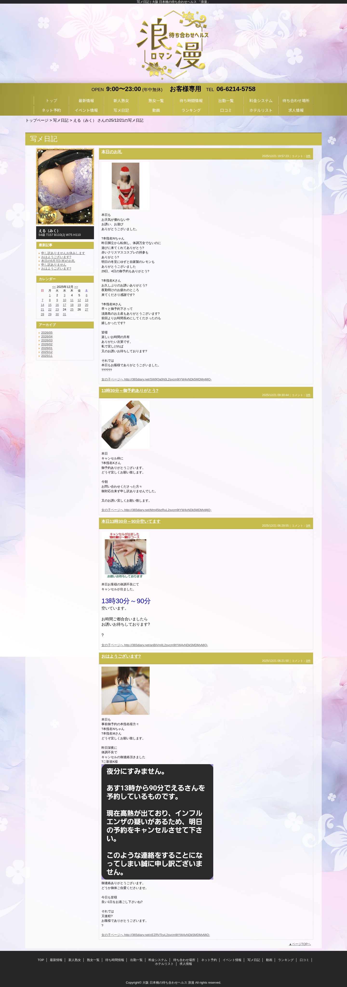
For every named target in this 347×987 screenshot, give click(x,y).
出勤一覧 (136, 960)
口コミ (304, 960)
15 (49, 305)
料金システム (157, 960)
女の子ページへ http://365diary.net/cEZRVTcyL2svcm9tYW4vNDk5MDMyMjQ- (155, 935)
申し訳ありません (53, 264)
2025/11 (47, 356)
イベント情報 (232, 960)
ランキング (286, 960)
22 (49, 309)
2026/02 (47, 344)
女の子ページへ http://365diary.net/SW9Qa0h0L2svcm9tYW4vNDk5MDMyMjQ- (156, 379)
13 (86, 300)
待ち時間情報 (114, 960)
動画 (269, 960)
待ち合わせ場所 (184, 960)
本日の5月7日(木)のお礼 (58, 261)
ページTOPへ (301, 944)
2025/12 (47, 352)
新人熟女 (74, 960)
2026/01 (47, 348)
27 (86, 309)
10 (64, 300)
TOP (41, 960)
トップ (51, 100)
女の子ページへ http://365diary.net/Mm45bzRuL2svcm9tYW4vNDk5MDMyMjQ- (156, 510)
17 (64, 305)
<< (54, 287)
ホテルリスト (164, 964)
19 (79, 305)
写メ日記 (60, 120)
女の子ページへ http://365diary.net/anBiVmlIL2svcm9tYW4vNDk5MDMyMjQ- (154, 645)
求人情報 (186, 964)
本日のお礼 (111, 151)
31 (64, 314)
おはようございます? (56, 257)
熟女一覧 (93, 960)
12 (79, 300)
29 (49, 314)
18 (71, 305)
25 (71, 309)
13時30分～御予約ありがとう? (129, 390)
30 (57, 314)
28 (42, 314)
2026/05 (47, 332)
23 (57, 309)
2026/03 (47, 340)
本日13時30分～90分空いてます (130, 521)
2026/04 (47, 336)
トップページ (36, 120)
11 (71, 300)
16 (57, 305)
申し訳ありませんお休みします (63, 253)
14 (42, 305)
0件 (308, 156)
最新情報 (56, 960)
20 (86, 305)
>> (76, 287)
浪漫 (191, 982)
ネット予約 (209, 960)
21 (42, 309)
